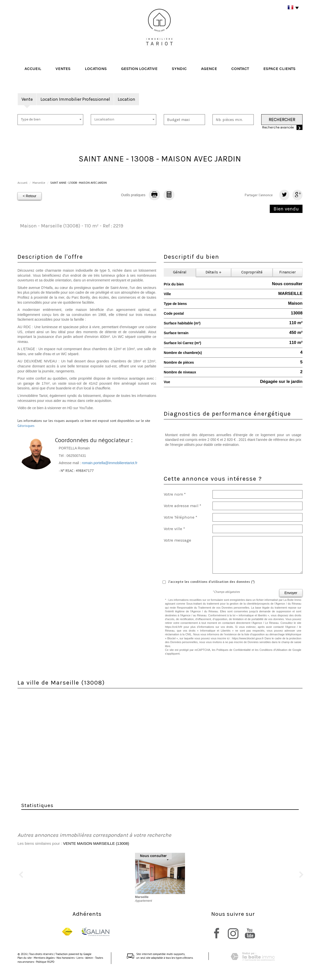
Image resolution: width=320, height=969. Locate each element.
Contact (240, 68)
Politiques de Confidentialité (233, 649)
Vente (27, 99)
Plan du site (25, 958)
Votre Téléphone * (180, 517)
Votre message (177, 540)
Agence (209, 68)
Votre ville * (174, 528)
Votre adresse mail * (182, 505)
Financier (287, 272)
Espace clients (279, 68)
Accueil (32, 68)
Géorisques (26, 425)
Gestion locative (139, 68)
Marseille (38, 182)
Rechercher (282, 119)
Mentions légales (44, 958)
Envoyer (290, 593)
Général (179, 272)
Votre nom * (175, 494)
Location (126, 99)
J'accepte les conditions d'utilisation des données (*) (211, 581)
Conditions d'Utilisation (274, 649)
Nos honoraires (65, 958)
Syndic (179, 68)
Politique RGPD (45, 962)
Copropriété (251, 272)
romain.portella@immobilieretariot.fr (110, 463)
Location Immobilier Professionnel (75, 99)
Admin (89, 958)
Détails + (214, 272)
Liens (79, 958)
